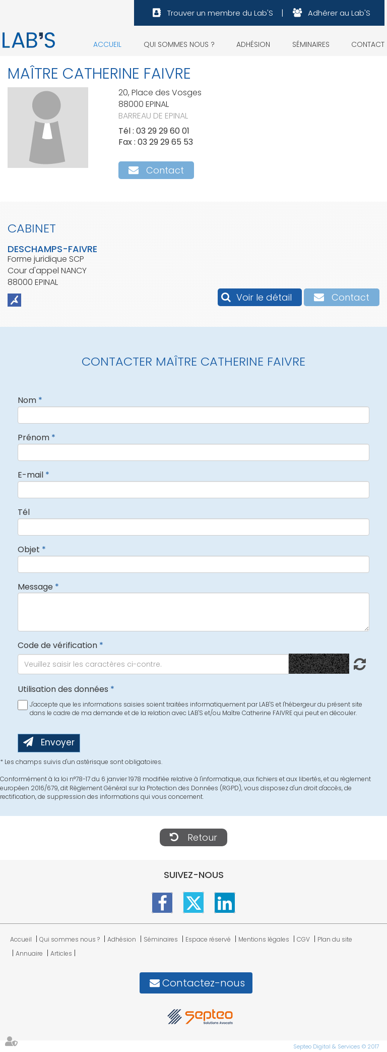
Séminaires (311, 44)
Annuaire (29, 953)
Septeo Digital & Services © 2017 (336, 1046)
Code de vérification (57, 645)
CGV (303, 939)
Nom (27, 400)
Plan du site (334, 939)
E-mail (30, 475)
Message (35, 587)
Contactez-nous (203, 983)
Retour (202, 837)
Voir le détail (264, 297)
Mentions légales (263, 939)
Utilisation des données (63, 689)
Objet (29, 549)
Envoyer (58, 742)
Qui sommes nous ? (179, 44)
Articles (61, 953)
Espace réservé (208, 939)
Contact (367, 44)
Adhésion (253, 44)
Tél (24, 512)
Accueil (107, 44)
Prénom (33, 437)
